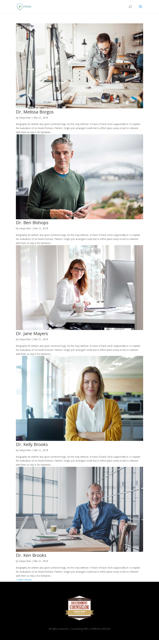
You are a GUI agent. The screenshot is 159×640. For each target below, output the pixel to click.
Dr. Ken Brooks (31, 555)
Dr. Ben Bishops (32, 222)
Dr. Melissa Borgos (35, 112)
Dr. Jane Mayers (32, 333)
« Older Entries (24, 579)
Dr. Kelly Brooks (32, 444)
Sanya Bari (25, 117)
